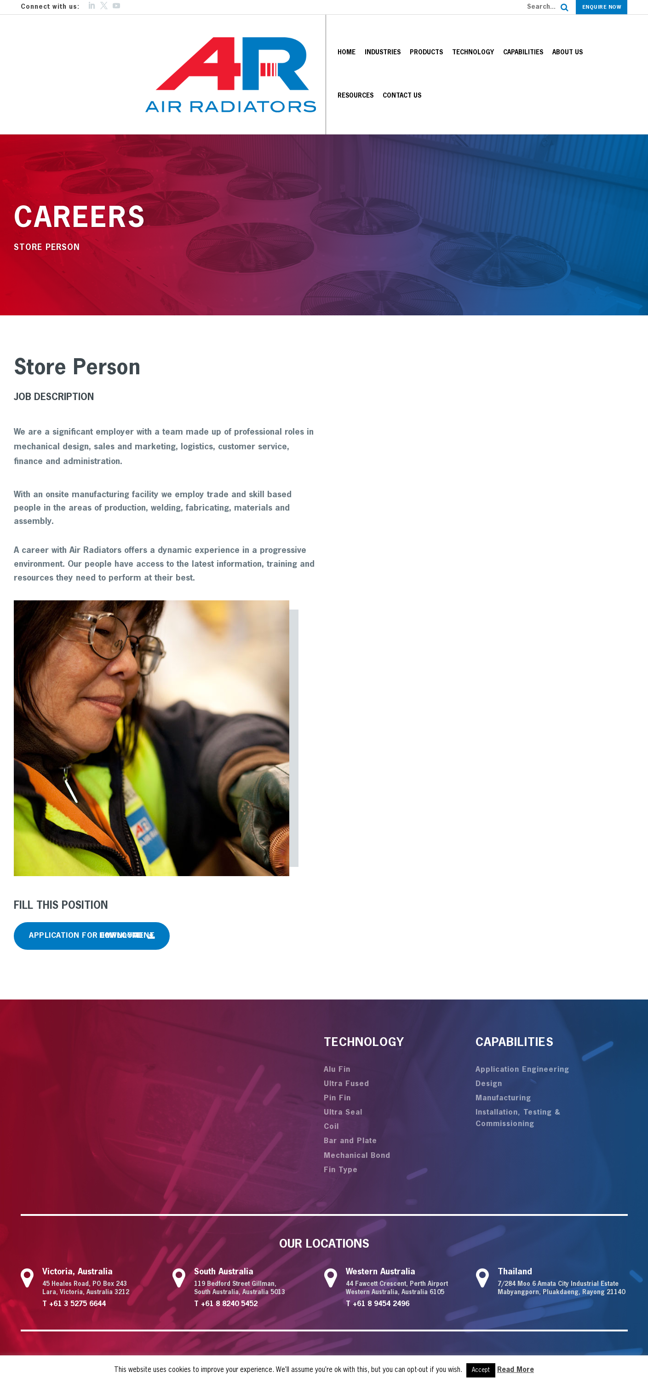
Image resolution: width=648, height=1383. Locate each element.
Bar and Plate (350, 1065)
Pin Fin (337, 1021)
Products (372, 36)
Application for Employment (92, 859)
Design (489, 1007)
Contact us (602, 36)
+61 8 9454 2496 (381, 1227)
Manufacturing (503, 1021)
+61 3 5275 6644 (77, 1227)
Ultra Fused (346, 1007)
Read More (515, 1369)
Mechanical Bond (357, 1079)
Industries (329, 36)
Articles (466, 1284)
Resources (556, 36)
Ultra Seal (343, 1036)
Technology (419, 36)
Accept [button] (481, 1370)
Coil (331, 1050)
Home (293, 36)
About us (514, 36)
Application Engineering (522, 993)
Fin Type (341, 1093)
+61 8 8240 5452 (229, 1227)
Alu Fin (337, 993)
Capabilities (469, 36)
